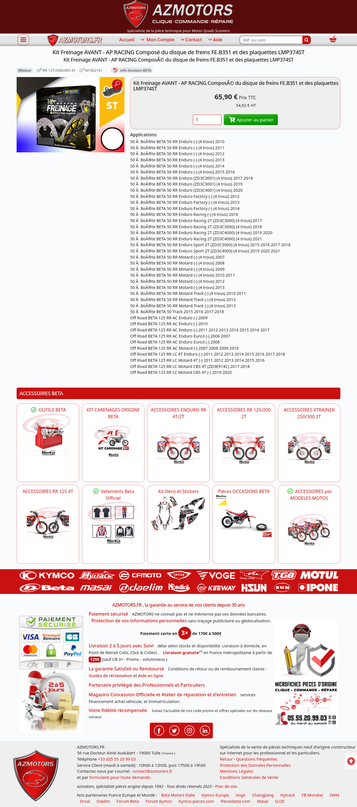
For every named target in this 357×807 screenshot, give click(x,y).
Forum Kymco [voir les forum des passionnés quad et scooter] (159, 801)
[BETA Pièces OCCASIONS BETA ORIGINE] (244, 516)
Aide (214, 40)
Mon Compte (157, 40)
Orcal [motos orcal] (85, 801)
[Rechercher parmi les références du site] (271, 40)
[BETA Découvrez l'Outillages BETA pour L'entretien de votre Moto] (48, 434)
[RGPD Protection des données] (306, 650)
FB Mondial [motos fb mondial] (312, 795)
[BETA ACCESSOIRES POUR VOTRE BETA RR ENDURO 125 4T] (48, 523)
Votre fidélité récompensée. (118, 710)
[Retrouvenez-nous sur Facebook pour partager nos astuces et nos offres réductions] (159, 730)
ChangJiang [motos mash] (263, 795)
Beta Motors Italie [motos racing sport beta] (178, 795)
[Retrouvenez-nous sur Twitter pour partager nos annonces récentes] (174, 730)
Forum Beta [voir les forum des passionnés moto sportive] (128, 801)
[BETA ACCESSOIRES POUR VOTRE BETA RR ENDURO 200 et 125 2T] (244, 448)
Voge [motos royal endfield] (240, 795)
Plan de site (226, 786)
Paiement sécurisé (108, 614)
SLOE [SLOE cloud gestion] (279, 801)
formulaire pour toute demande (119, 777)
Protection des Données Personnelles (255, 765)
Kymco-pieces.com (196, 801)
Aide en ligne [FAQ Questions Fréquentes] (150, 675)
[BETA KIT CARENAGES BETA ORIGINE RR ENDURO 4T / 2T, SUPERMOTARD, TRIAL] (113, 441)
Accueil (126, 40)
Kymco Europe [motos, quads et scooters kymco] (215, 795)
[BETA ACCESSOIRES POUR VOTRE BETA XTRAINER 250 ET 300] (309, 448)
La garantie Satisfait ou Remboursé (126, 669)
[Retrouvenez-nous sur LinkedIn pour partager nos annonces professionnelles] (205, 730)
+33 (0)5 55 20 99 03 (117, 759)
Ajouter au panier (251, 120)
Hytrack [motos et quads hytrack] (287, 795)
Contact (191, 40)
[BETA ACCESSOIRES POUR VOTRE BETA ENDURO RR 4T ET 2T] (178, 448)
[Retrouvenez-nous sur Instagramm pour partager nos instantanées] (189, 730)
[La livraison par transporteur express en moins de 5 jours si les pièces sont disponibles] (51, 701)
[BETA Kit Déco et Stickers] (178, 513)
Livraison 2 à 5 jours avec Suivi (121, 646)
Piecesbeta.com (235, 801)
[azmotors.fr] (74, 40)
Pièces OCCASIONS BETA (243, 491)
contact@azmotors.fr (152, 771)
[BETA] (309, 529)
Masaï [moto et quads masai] (262, 801)
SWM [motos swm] (334, 795)
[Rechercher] (306, 40)
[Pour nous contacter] (306, 703)
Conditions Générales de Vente (249, 777)
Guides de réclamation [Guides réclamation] (110, 675)
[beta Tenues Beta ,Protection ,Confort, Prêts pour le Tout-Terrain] (113, 522)
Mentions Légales (236, 771)
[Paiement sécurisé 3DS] (51, 642)
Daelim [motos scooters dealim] (103, 801)
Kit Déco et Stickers (178, 491)
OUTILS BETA (48, 410)
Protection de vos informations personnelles (139, 621)
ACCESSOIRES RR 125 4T (48, 491)
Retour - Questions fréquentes (248, 759)
